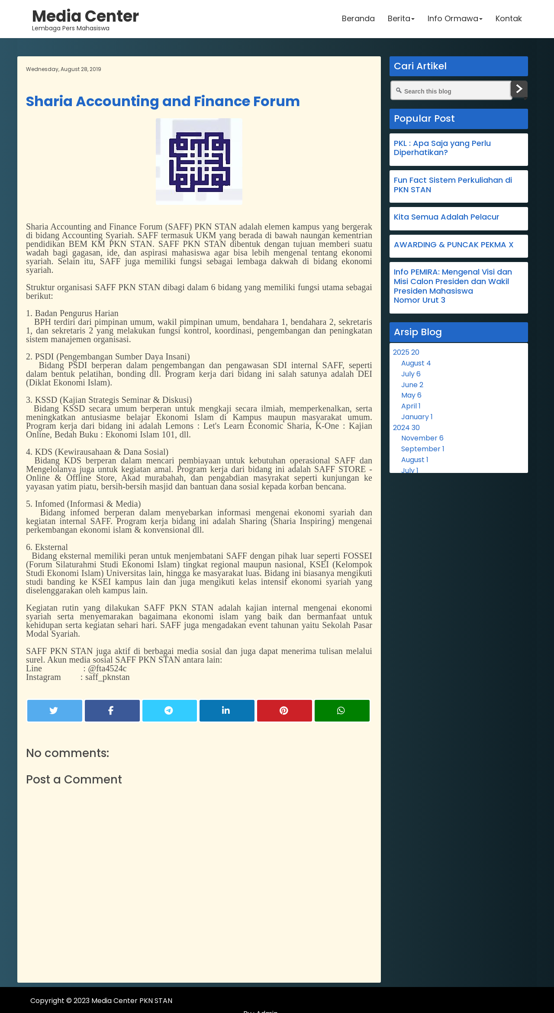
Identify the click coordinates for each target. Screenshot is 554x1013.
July (411, 374)
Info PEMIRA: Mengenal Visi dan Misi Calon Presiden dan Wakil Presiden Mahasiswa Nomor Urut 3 (453, 285)
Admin (510, 1001)
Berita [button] (400, 19)
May (411, 395)
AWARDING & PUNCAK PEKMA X (454, 244)
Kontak (508, 19)
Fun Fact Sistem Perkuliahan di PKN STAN (453, 185)
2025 (406, 352)
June (412, 385)
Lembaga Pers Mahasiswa (85, 19)
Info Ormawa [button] (454, 19)
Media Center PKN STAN (131, 1001)
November (422, 438)
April (411, 406)
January (417, 417)
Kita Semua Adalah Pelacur (446, 216)
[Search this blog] (451, 90)
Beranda (357, 19)
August (416, 363)
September (422, 449)
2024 (406, 428)
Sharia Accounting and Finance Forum (163, 101)
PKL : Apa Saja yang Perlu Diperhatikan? (442, 148)
